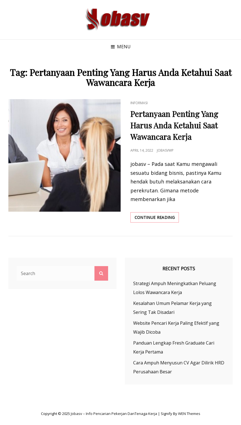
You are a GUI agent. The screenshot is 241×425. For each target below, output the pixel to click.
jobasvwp (165, 150)
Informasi (139, 103)
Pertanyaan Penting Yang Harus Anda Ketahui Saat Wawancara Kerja (174, 125)
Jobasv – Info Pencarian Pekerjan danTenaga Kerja (114, 413)
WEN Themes (189, 413)
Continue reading (157, 218)
